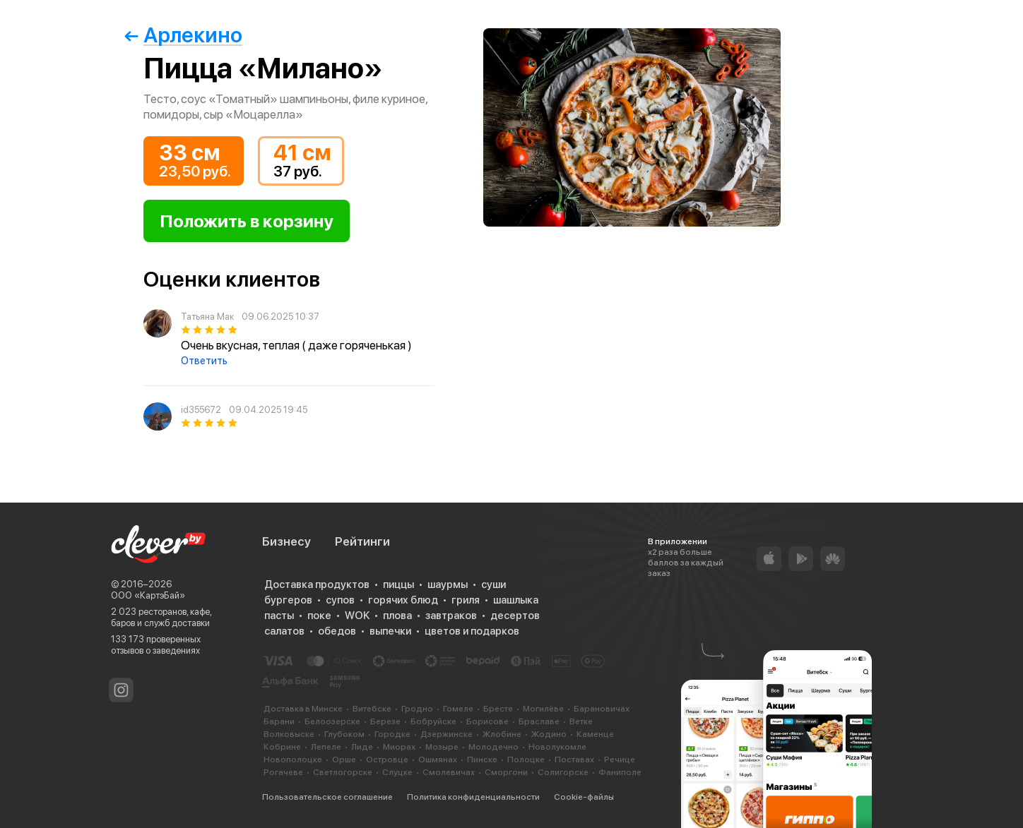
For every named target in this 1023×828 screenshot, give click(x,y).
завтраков (451, 615)
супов (340, 600)
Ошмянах (437, 759)
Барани (279, 721)
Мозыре (442, 747)
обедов (337, 631)
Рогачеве (283, 772)
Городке (392, 734)
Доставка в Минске (303, 709)
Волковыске (289, 734)
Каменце (595, 734)
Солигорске (563, 772)
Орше (344, 759)
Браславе (539, 721)
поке (319, 615)
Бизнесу (286, 541)
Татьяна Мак (207, 316)
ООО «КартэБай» (148, 595)
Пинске (482, 759)
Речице (619, 759)
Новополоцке (293, 759)
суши (493, 584)
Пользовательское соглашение (327, 797)
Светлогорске (342, 772)
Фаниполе (619, 772)
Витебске (372, 709)
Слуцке (397, 772)
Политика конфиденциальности (473, 797)
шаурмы (447, 584)
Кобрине (282, 747)
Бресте (498, 709)
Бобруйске (433, 721)
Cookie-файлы (584, 797)
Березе (385, 721)
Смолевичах (448, 772)
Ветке (581, 721)
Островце (387, 759)
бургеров (288, 600)
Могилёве (543, 709)
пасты (279, 615)
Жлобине (502, 734)
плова (397, 615)
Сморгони (506, 772)
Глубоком (344, 734)
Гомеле (458, 709)
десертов (515, 615)
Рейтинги (362, 541)
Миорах (399, 747)
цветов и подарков (472, 631)
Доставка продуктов (316, 584)
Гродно (417, 709)
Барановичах (601, 709)
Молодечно (493, 747)
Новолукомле (557, 747)
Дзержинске (446, 734)
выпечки (390, 631)
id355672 (201, 409)
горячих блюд (403, 600)
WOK (357, 615)
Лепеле (326, 747)
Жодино (549, 734)
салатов (284, 631)
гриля (465, 600)
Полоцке (526, 759)
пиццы (398, 584)
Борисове (487, 721)
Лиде (362, 747)
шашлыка (515, 600)
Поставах (574, 759)
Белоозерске (332, 721)
